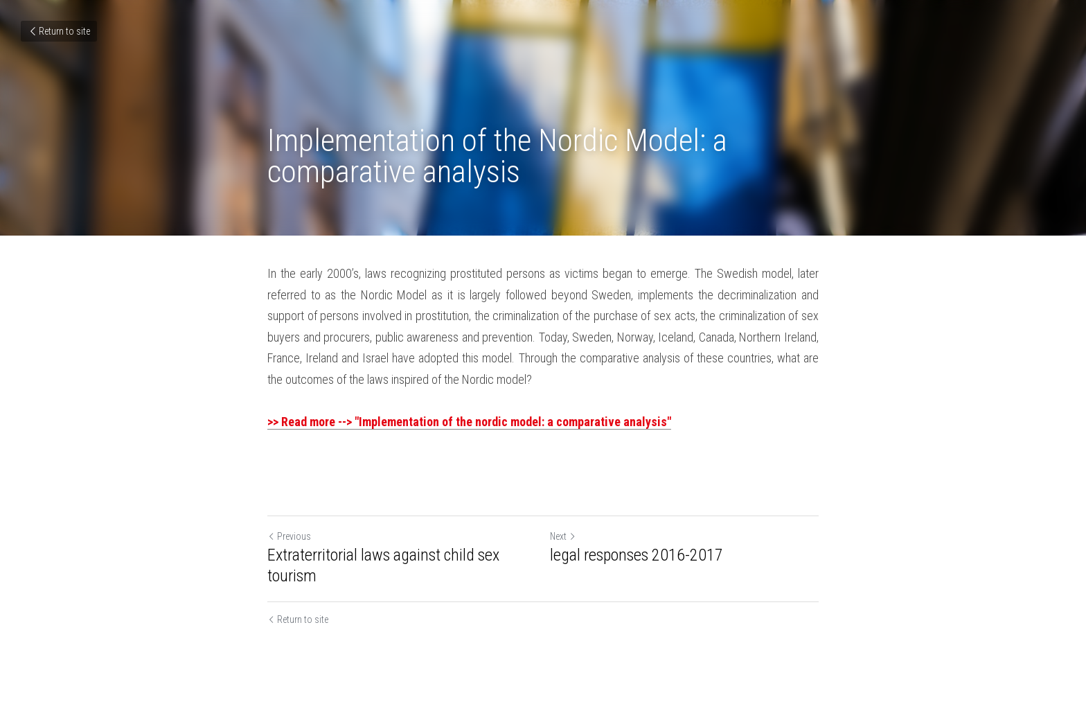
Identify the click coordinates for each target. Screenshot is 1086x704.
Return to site (59, 31)
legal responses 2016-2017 (636, 555)
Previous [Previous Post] (289, 536)
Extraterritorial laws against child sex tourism (383, 565)
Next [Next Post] (563, 536)
